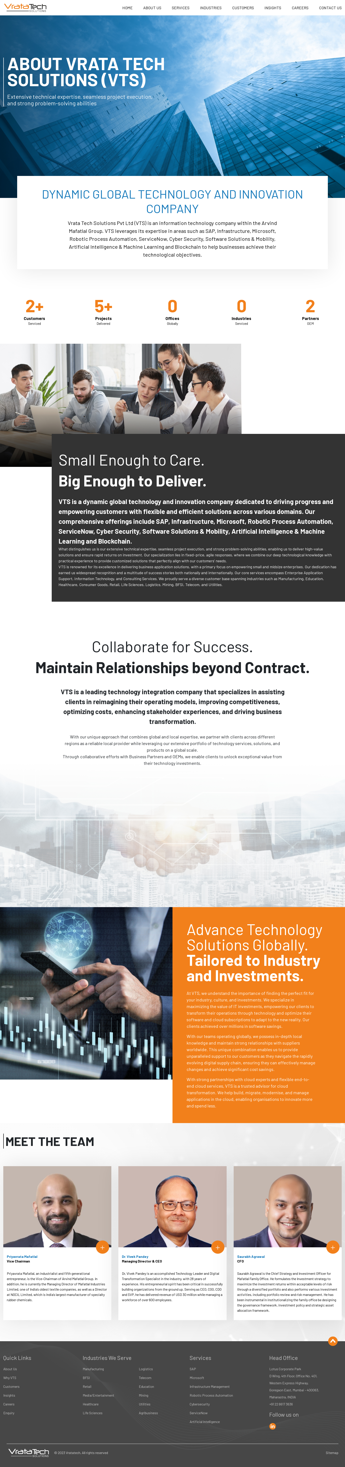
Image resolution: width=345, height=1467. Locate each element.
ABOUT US (152, 7)
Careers (9, 1404)
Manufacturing (93, 1369)
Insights (9, 1395)
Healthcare (91, 1404)
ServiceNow (199, 1413)
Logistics (146, 1369)
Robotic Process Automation (211, 1395)
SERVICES (180, 7)
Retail (87, 1386)
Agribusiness (148, 1413)
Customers (11, 1386)
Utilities (144, 1404)
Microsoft (197, 1378)
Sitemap (332, 1453)
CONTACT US (330, 7)
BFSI (86, 1378)
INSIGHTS (272, 7)
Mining (143, 1395)
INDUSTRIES (211, 7)
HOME (127, 7)
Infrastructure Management (210, 1386)
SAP (193, 1369)
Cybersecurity (200, 1404)
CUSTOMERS (243, 7)
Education (146, 1386)
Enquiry (8, 1413)
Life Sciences (93, 1413)
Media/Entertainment (98, 1395)
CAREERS (300, 7)
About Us (10, 1369)
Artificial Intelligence (205, 1422)
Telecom (145, 1378)
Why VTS (9, 1378)
